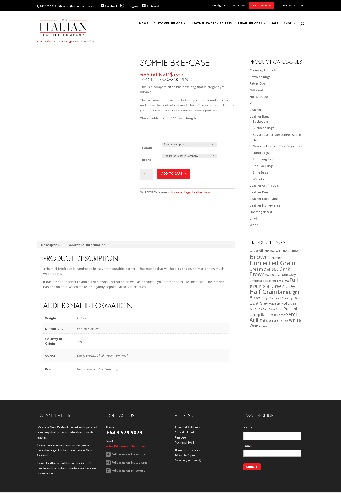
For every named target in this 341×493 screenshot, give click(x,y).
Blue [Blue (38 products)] (294, 250)
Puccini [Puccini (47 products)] (290, 309)
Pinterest (150, 6)
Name (249, 410)
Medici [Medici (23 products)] (285, 303)
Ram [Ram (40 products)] (265, 314)
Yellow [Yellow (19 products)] (263, 326)
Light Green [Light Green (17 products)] (295, 298)
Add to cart (172, 173)
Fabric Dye (257, 83)
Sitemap (56, 478)
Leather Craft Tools (264, 185)
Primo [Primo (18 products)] (279, 309)
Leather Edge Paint (264, 198)
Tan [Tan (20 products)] (285, 321)
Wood (254, 225)
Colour (147, 148)
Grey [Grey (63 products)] (290, 286)
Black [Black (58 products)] (284, 251)
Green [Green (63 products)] (278, 286)
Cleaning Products (263, 70)
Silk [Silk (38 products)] (279, 320)
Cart (301, 5)
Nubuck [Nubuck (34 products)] (256, 309)
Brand (146, 159)
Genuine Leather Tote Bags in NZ (278, 146)
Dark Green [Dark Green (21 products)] (272, 275)
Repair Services (250, 23)
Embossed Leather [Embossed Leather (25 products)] (263, 281)
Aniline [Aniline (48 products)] (262, 251)
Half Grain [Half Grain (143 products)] (263, 291)
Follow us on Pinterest (128, 453)
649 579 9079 (48, 6)
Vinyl (253, 218)
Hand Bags (261, 153)
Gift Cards (260, 5)
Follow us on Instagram (129, 445)
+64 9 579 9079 (124, 415)
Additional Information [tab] (87, 228)
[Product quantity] (146, 174)
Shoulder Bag (263, 166)
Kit (252, 103)
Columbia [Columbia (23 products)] (275, 258)
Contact (73, 478)
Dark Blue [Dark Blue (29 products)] (271, 269)
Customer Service (167, 23)
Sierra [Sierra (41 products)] (271, 320)
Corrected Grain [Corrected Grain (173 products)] (272, 263)
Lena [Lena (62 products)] (283, 292)
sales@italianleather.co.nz (126, 429)
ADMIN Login (286, 5)
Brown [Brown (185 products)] (259, 256)
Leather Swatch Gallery (212, 23)
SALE (274, 23)
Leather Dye (259, 192)
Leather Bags (64, 41)
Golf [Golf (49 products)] (267, 286)
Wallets (258, 179)
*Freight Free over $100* (228, 5)
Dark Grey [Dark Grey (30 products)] (288, 274)
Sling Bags (260, 172)
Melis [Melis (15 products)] (293, 303)
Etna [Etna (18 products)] (286, 281)
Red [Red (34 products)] (272, 314)
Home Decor (259, 96)
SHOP (288, 23)
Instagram (129, 6)
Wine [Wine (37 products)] (254, 325)
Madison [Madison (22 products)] (274, 303)
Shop (50, 41)
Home (143, 23)
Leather (255, 110)
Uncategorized (261, 212)
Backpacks (261, 121)
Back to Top (93, 478)
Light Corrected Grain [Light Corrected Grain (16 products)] (276, 298)
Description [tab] (50, 228)
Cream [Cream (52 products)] (256, 269)
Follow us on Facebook (128, 437)
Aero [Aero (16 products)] (252, 251)
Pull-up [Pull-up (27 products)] (255, 315)
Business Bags (180, 192)
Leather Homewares (265, 205)
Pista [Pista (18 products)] (272, 309)
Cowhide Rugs (260, 77)
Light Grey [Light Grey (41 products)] (259, 303)
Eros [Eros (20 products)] (280, 281)
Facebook (111, 6)
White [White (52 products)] (295, 320)
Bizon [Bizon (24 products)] (274, 251)
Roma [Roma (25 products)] (281, 315)
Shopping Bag (263, 159)
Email (249, 429)
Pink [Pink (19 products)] (265, 309)
